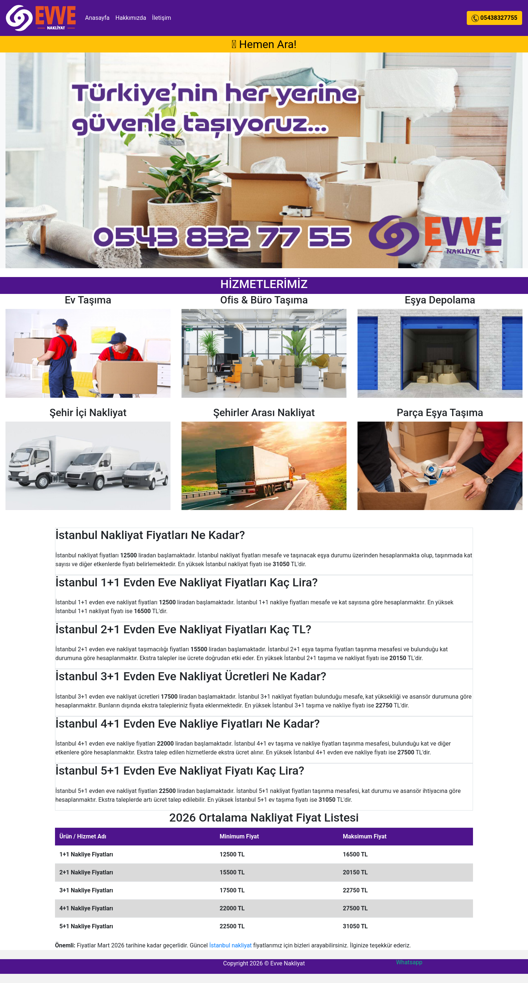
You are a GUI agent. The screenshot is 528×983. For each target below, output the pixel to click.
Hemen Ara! (264, 44)
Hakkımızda (130, 17)
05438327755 (494, 17)
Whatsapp (409, 962)
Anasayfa (97, 17)
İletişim (161, 17)
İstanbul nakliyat (230, 945)
